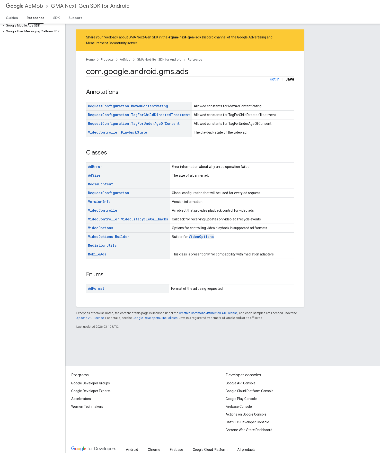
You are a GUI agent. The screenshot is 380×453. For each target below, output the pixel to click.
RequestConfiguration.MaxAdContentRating (128, 106)
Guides (12, 18)
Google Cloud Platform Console (250, 391)
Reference (195, 59)
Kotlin (274, 79)
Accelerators (81, 399)
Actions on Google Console (246, 414)
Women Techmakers (87, 406)
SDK (56, 18)
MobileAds (97, 254)
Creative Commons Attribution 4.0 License (208, 313)
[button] (31, 25)
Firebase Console (239, 406)
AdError (95, 166)
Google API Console (241, 383)
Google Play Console (241, 399)
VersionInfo (99, 201)
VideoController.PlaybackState (117, 132)
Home (90, 59)
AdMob (24, 6)
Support (75, 18)
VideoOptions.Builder (108, 236)
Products (107, 59)
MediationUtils (102, 245)
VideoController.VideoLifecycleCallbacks (128, 219)
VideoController (103, 210)
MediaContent (100, 184)
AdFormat (96, 288)
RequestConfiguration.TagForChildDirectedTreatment (139, 114)
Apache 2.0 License (90, 318)
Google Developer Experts (91, 391)
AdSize (94, 175)
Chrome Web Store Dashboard (249, 430)
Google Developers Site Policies (155, 318)
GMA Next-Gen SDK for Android (90, 6)
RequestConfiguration (108, 192)
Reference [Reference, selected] (35, 18)
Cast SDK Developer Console (247, 422)
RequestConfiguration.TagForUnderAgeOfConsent (134, 123)
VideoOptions (100, 228)
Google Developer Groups (90, 383)
